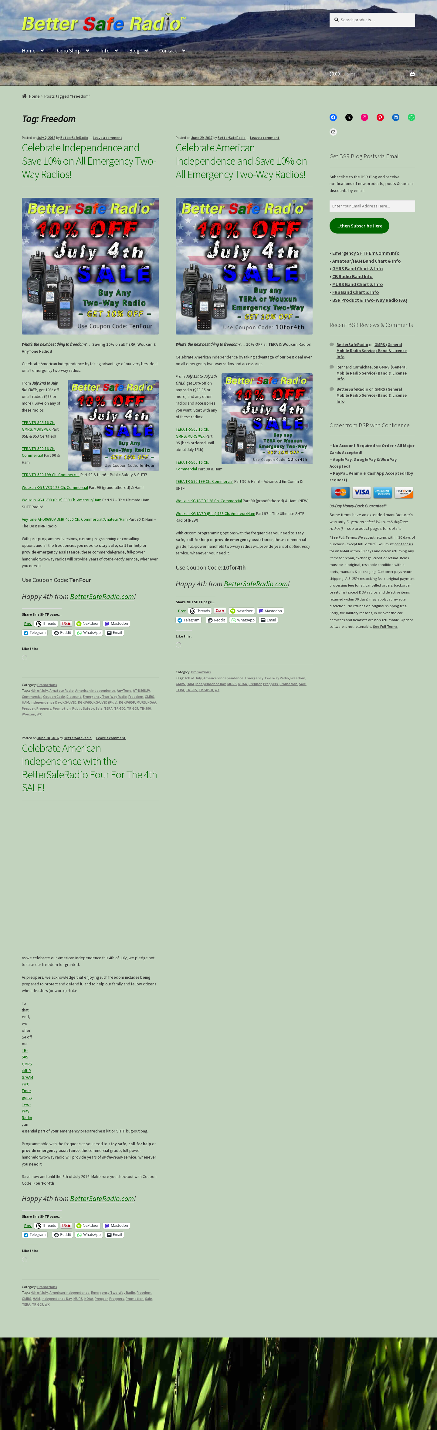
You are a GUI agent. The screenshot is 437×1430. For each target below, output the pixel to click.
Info (105, 50)
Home (29, 50)
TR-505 (132, 708)
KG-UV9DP (127, 702)
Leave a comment (107, 137)
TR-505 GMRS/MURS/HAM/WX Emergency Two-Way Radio (27, 1084)
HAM (25, 702)
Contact (168, 50)
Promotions (47, 684)
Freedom (135, 696)
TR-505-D (205, 690)
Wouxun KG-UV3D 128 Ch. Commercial (55, 487)
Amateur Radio (61, 690)
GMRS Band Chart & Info (357, 268)
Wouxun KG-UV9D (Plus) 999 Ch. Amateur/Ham (61, 500)
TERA (108, 708)
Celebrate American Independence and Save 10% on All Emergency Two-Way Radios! (241, 161)
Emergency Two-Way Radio (105, 696)
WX (39, 714)
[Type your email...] (218, 1357)
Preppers (43, 708)
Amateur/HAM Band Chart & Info (366, 261)
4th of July (39, 690)
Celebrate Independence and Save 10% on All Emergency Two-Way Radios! (89, 161)
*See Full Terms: (343, 537)
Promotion (62, 708)
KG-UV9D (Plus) (105, 702)
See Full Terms (385, 626)
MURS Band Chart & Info (357, 284)
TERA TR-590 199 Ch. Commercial (51, 474)
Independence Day (46, 702)
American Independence (95, 690)
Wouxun (28, 714)
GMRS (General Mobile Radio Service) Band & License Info (372, 350)
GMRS (149, 696)
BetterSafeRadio (74, 137)
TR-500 (119, 708)
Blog (134, 50)
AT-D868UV (141, 690)
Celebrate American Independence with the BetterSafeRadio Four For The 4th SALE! (89, 768)
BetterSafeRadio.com (102, 596)
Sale (99, 708)
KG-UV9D (85, 702)
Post (28, 623)
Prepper (28, 708)
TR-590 (145, 708)
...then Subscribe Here (359, 226)
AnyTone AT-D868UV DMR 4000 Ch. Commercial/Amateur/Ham (75, 519)
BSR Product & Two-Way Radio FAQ (369, 300)
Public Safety (83, 708)
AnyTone (124, 690)
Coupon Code (54, 696)
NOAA (151, 702)
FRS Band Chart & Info (355, 292)
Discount (73, 696)
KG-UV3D (69, 702)
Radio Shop (68, 50)
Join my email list (50, 1377)
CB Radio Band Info (352, 276)
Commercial (32, 696)
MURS (141, 702)
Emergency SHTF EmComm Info (366, 253)
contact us (404, 544)
